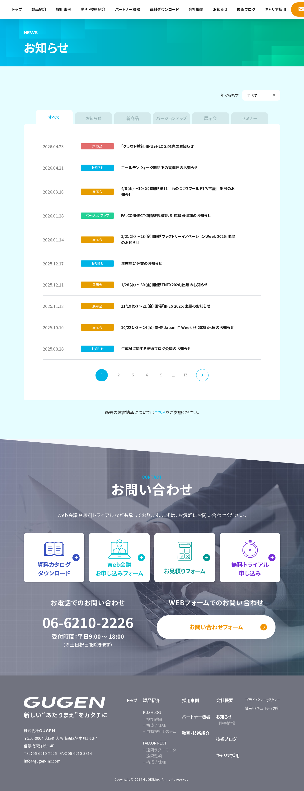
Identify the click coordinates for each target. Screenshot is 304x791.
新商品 (132, 118)
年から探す (229, 95)
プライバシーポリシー (262, 700)
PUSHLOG (152, 712)
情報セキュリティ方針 (262, 708)
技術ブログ (246, 9)
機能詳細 (154, 719)
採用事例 (63, 9)
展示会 (210, 118)
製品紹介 (39, 9)
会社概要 (196, 9)
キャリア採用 (275, 9)
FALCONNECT (155, 743)
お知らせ (220, 9)
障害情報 (227, 723)
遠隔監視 (154, 756)
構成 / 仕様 (156, 725)
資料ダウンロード (164, 9)
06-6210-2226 (87, 622)
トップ (17, 9)
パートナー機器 (127, 9)
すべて (54, 117)
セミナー (249, 118)
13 (186, 375)
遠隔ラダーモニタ (161, 750)
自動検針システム (161, 731)
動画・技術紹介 (93, 9)
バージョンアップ (171, 118)
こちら (160, 412)
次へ (202, 375)
